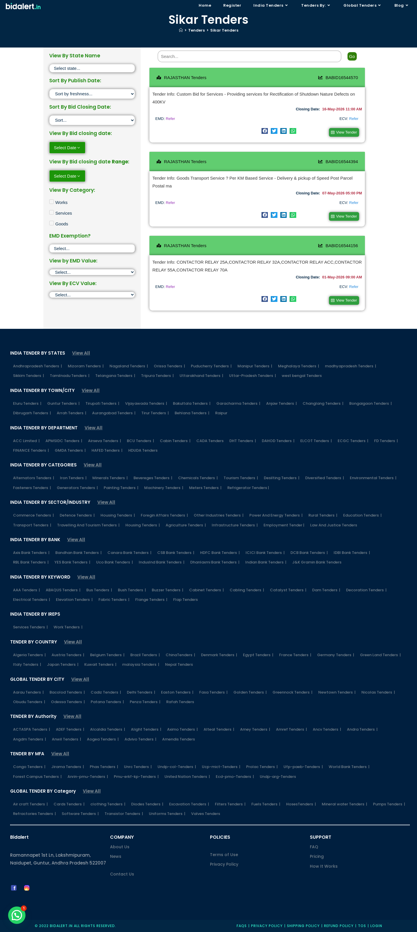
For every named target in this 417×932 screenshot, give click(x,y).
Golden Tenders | (250, 691)
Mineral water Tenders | (344, 803)
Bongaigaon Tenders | (370, 402)
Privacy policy (267, 925)
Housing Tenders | (117, 514)
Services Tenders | (30, 626)
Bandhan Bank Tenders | (78, 552)
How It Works (324, 865)
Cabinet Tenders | (206, 589)
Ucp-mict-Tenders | (221, 766)
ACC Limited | (26, 440)
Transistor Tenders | (124, 813)
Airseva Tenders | (104, 440)
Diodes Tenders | (147, 803)
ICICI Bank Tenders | (265, 552)
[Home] (181, 30)
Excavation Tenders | (189, 803)
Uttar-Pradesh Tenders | (252, 375)
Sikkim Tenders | (28, 375)
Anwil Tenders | (66, 738)
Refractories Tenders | (34, 813)
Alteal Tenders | (219, 729)
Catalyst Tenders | (288, 589)
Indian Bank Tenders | (265, 561)
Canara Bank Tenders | (129, 552)
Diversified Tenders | (324, 477)
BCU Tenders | (140, 440)
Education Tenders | (362, 514)
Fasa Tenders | (213, 691)
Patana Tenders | (107, 701)
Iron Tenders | (73, 477)
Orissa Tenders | (169, 365)
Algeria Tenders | (29, 654)
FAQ (314, 846)
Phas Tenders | (104, 766)
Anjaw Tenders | (281, 402)
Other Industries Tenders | (219, 514)
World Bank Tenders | (349, 766)
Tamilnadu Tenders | (69, 375)
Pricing (317, 856)
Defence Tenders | (77, 514)
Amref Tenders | (291, 729)
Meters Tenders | (205, 487)
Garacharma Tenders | (238, 402)
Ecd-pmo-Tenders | (235, 775)
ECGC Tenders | (353, 440)
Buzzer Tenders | (167, 589)
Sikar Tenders (224, 30)
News (115, 856)
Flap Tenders (185, 599)
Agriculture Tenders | (186, 524)
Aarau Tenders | (28, 691)
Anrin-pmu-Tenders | (87, 775)
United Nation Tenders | (187, 775)
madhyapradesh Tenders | (350, 365)
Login (376, 925)
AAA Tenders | (26, 589)
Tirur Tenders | (155, 412)
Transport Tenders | (32, 524)
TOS (362, 925)
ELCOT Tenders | (316, 440)
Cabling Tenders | (247, 589)
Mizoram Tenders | (86, 365)
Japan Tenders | (62, 664)
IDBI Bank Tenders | (352, 552)
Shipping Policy (303, 925)
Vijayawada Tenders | (146, 402)
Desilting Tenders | (281, 477)
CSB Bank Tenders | (175, 552)
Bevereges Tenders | (152, 477)
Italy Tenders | (27, 664)
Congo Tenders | (29, 766)
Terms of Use (224, 854)
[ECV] (92, 295)
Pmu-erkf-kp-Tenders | (136, 775)
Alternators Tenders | (33, 477)
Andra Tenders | (362, 729)
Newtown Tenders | (337, 691)
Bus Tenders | (99, 589)
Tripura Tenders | (157, 375)
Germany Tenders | (335, 654)
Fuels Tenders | (265, 803)
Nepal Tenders (179, 664)
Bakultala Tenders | (192, 402)
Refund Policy (339, 925)
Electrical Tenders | (31, 599)
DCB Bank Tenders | (309, 552)
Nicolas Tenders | (378, 691)
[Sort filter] (92, 94)
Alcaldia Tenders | (107, 729)
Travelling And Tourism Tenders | (88, 524)
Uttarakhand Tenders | (201, 375)
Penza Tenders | (145, 701)
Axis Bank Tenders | (31, 552)
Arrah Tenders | (71, 412)
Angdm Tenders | (29, 738)
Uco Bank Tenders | (114, 561)
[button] (264, 131)
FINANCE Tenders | (31, 449)
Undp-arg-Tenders (278, 775)
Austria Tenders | (68, 654)
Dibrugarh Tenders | (32, 412)
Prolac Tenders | (262, 766)
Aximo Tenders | (182, 729)
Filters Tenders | (230, 803)
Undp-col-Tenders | (177, 766)
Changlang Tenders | (323, 402)
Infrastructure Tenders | (235, 524)
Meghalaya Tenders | (298, 365)
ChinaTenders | (180, 654)
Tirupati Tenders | (102, 402)
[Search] (249, 56)
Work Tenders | (68, 626)
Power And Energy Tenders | (276, 514)
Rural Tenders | (322, 514)
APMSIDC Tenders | (63, 440)
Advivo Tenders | (140, 738)
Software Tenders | (80, 813)
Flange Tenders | (151, 599)
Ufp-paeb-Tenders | (303, 766)
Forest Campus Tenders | (37, 775)
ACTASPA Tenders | (31, 729)
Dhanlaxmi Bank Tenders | (214, 561)
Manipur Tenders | (254, 365)
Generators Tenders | (77, 487)
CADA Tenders (210, 440)
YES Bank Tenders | (72, 561)
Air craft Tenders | (30, 803)
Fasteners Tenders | (32, 487)
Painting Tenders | (121, 487)
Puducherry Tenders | (211, 365)
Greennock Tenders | (292, 691)
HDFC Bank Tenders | (220, 552)
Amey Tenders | (255, 729)
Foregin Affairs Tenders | (164, 514)
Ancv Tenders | (327, 729)
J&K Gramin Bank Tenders (316, 561)
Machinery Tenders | (163, 487)
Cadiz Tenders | (106, 691)
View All (81, 352)
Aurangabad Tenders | (114, 412)
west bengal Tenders (302, 375)
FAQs (242, 925)
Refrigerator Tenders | (248, 487)
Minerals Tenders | (110, 477)
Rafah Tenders (180, 701)
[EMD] (92, 272)
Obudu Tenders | (29, 701)
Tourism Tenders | (241, 477)
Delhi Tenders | (141, 691)
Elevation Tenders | (74, 599)
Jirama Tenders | (67, 766)
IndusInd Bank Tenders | (161, 561)
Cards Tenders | (69, 803)
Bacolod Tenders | (67, 691)
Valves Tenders (205, 813)
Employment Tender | (284, 524)
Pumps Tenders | (389, 803)
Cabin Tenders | (175, 440)
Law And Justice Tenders (333, 524)
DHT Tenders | (242, 440)
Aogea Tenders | (103, 738)
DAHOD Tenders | (278, 440)
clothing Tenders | (107, 803)
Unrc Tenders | (138, 766)
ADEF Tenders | (70, 729)
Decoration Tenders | (366, 589)
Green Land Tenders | (380, 654)
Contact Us (122, 873)
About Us (119, 846)
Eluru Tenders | (27, 402)
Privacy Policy (224, 864)
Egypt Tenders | (258, 654)
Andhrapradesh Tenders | (37, 365)
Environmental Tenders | (373, 477)
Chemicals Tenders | (198, 477)
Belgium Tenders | (107, 654)
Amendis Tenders (178, 738)
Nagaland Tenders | (128, 365)
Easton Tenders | (177, 691)
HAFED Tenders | (107, 449)
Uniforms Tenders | (167, 813)
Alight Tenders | (146, 729)
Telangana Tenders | (115, 375)
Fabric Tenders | (113, 599)
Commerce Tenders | (33, 514)
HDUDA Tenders (143, 449)
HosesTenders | (301, 803)
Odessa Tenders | (68, 701)
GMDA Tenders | (70, 449)
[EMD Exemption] (92, 248)
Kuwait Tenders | (100, 664)
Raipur (221, 412)
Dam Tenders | (326, 589)
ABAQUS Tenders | (63, 589)
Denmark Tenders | (219, 654)
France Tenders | (295, 654)
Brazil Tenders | (145, 654)
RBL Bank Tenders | (31, 561)
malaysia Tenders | (140, 664)
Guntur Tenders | (63, 402)
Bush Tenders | (132, 589)
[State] (92, 68)
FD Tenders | (386, 440)
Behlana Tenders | (192, 412)
